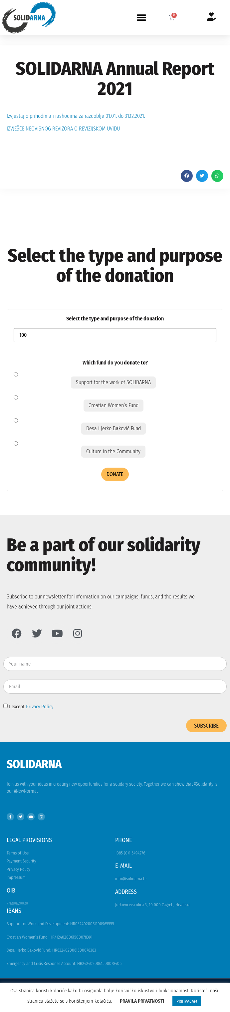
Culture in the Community (113, 451)
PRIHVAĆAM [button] (186, 1001)
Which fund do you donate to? (115, 362)
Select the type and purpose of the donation (115, 318)
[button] (141, 17)
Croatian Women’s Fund (113, 405)
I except (31, 706)
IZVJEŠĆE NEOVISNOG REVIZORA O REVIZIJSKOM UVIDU (63, 128)
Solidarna (34, 764)
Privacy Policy (39, 706)
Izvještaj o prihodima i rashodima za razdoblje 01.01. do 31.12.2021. (76, 116)
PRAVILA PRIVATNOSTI (142, 1001)
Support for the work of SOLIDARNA (113, 382)
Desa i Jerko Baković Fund (113, 428)
